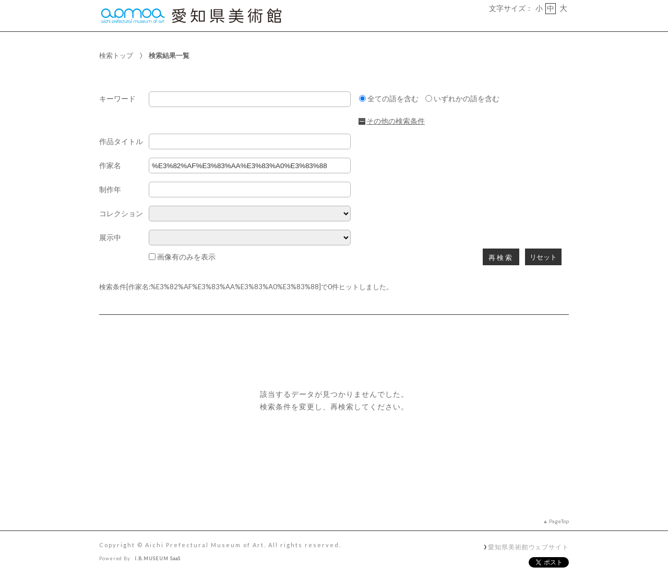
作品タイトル (121, 142)
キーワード (117, 99)
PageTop (559, 521)
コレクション (121, 214)
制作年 (110, 190)
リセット (543, 257)
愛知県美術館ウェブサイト (528, 546)
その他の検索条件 (395, 121)
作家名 (110, 166)
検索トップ (116, 55)
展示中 (110, 238)
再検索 (501, 258)
